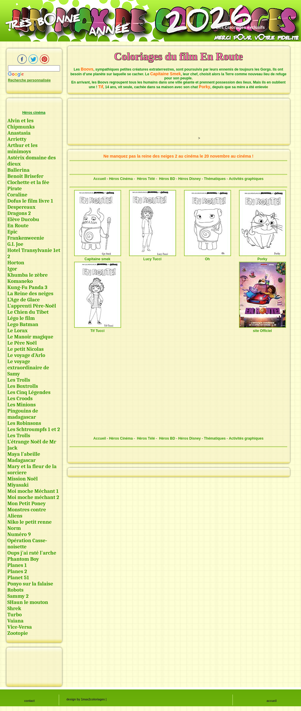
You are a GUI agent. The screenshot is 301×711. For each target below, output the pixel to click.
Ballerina (18, 170)
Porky (204, 86)
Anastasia (19, 133)
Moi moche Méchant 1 (32, 491)
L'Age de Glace (23, 300)
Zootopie (17, 633)
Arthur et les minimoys (22, 148)
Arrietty (16, 139)
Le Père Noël (22, 343)
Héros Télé (146, 179)
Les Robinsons (24, 423)
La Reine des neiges (30, 294)
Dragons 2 (19, 213)
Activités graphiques (246, 179)
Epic (12, 232)
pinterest (44, 59)
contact (29, 700)
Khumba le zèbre (27, 275)
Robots (15, 590)
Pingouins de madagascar (22, 414)
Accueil (99, 179)
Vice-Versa (19, 627)
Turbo (14, 615)
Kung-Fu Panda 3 (27, 287)
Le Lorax (17, 331)
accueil (272, 700)
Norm (14, 528)
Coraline (17, 195)
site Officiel (262, 329)
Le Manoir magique (30, 337)
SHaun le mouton (27, 602)
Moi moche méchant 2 (33, 497)
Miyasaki (18, 485)
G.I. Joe (15, 244)
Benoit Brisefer (25, 176)
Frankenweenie (25, 238)
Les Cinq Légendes (29, 392)
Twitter (33, 59)
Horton (15, 263)
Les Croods (20, 398)
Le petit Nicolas (25, 349)
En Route (18, 226)
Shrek (14, 608)
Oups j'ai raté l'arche (31, 553)
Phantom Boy (23, 559)
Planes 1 (17, 565)
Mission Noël (22, 479)
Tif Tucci (97, 329)
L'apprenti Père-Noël (31, 306)
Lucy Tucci (152, 257)
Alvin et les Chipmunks (21, 124)
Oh (207, 257)
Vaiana (15, 621)
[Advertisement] (33, 666)
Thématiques (215, 179)
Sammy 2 (18, 596)
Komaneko (20, 281)
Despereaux (21, 207)
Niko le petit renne (29, 522)
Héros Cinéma (121, 179)
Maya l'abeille (23, 454)
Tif (100, 86)
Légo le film (21, 318)
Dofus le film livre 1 (30, 201)
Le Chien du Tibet (28, 312)
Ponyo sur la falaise (30, 584)
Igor (12, 269)
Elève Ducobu (23, 219)
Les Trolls (18, 380)
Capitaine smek (97, 257)
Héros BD (167, 179)
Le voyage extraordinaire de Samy (28, 367)
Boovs (87, 69)
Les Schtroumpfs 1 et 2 (33, 429)
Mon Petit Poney (26, 503)
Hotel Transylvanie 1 (31, 250)
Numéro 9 (19, 534)
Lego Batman (22, 324)
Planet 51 (18, 578)
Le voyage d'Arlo (26, 355)
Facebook (22, 59)
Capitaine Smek (165, 73)
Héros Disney (189, 179)
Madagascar (21, 460)
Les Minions (21, 405)
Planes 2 (17, 571)
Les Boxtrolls (22, 386)
